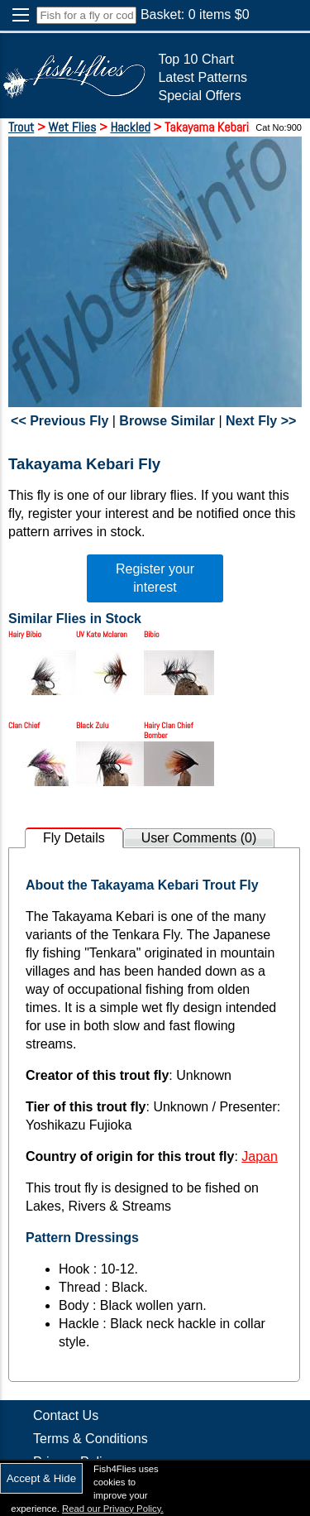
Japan (259, 1156)
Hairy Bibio (24, 634)
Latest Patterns (202, 77)
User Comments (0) (199, 838)
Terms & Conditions (90, 1439)
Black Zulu (92, 725)
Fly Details (74, 838)
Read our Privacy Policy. (113, 1509)
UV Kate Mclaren (101, 634)
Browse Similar (167, 421)
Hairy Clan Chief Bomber (168, 730)
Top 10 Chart (196, 59)
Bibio (152, 634)
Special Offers (199, 96)
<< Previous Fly (59, 421)
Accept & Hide (41, 1478)
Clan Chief (24, 725)
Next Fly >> (261, 421)
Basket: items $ (195, 14)
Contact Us (65, 1415)
